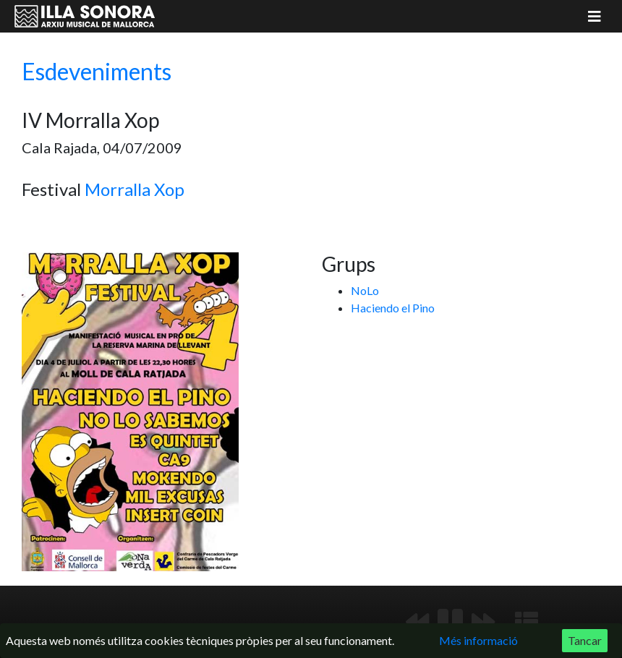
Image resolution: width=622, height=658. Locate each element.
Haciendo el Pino (393, 308)
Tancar (585, 640)
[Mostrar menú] (594, 16)
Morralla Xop (134, 189)
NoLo (365, 290)
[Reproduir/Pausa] (450, 622)
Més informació (478, 640)
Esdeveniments (96, 71)
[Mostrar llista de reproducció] (526, 622)
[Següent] (483, 622)
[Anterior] (417, 622)
